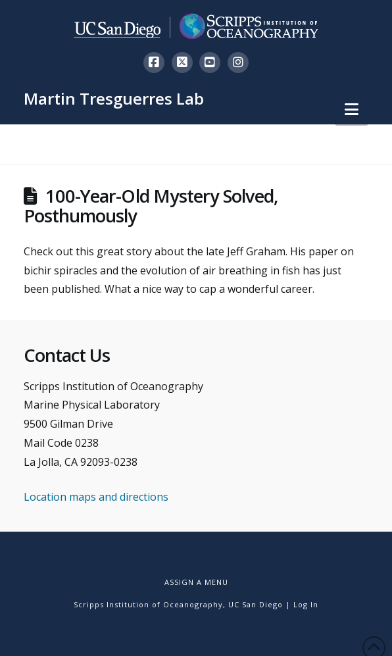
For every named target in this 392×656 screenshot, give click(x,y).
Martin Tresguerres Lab (114, 99)
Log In (305, 604)
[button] (351, 109)
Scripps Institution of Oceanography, (150, 604)
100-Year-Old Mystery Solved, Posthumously (151, 206)
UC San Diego (255, 604)
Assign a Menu (196, 582)
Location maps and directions (96, 497)
